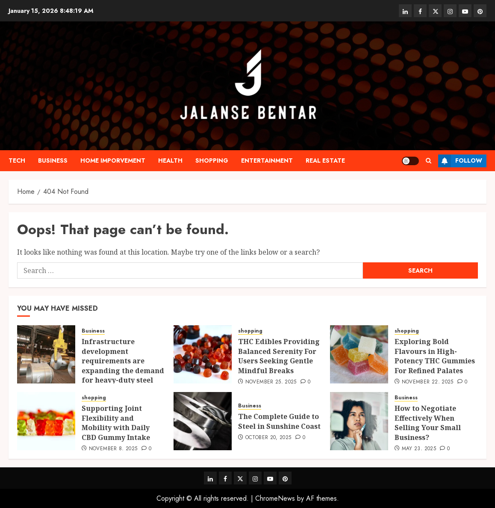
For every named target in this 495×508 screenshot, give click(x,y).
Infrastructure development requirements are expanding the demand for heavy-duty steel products (123, 365)
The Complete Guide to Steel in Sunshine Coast (279, 421)
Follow (460, 160)
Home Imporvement (112, 160)
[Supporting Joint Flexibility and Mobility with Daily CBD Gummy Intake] (46, 421)
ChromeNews (275, 498)
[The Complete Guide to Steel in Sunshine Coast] (203, 421)
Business (53, 160)
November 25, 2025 (271, 382)
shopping (211, 160)
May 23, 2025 (419, 449)
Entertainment (267, 160)
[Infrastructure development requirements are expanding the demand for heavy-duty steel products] (46, 354)
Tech (17, 160)
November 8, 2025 (113, 449)
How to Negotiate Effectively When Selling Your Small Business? (428, 423)
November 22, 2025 (428, 382)
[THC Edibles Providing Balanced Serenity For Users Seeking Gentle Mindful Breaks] (203, 354)
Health (170, 160)
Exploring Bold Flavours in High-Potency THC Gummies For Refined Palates (435, 356)
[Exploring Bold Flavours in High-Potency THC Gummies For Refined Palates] (359, 354)
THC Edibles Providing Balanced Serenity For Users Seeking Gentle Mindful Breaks (279, 356)
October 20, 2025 (268, 437)
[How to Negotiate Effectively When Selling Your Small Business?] (359, 421)
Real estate (325, 160)
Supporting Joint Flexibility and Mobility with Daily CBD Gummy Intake (116, 423)
